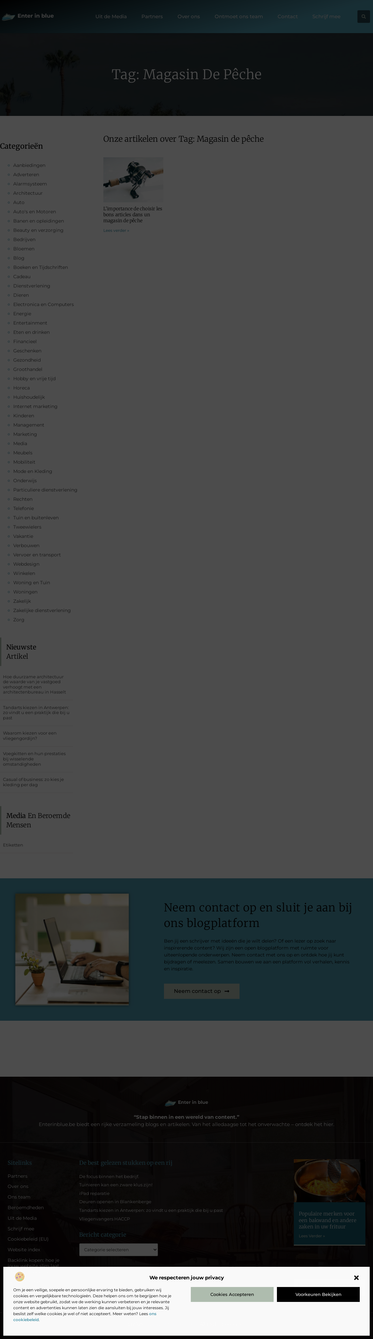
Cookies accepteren (232, 1294)
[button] (356, 1277)
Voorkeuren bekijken (318, 1294)
